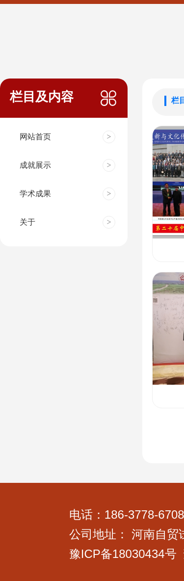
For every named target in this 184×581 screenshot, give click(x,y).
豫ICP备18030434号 (123, 553)
